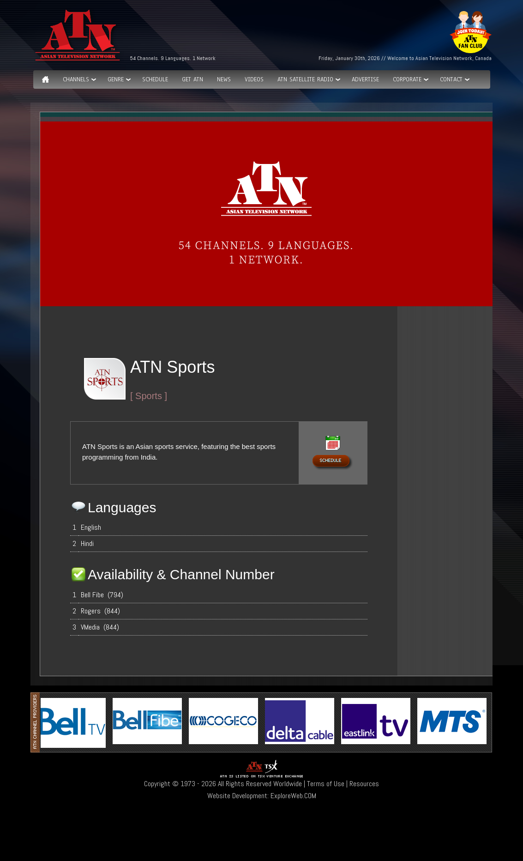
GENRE (116, 79)
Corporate (407, 79)
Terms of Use (325, 783)
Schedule (155, 79)
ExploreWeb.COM (293, 795)
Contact (451, 79)
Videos (254, 79)
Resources (364, 783)
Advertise (365, 79)
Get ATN (192, 79)
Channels (76, 79)
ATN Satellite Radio (305, 79)
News (224, 79)
